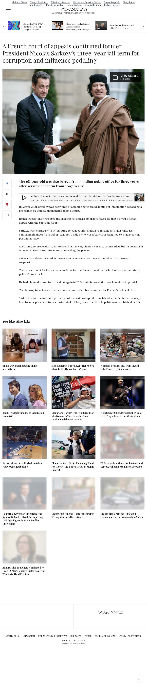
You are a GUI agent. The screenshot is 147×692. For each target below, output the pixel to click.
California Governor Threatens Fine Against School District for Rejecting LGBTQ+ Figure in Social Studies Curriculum (22, 518)
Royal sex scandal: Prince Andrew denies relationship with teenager (78, 27)
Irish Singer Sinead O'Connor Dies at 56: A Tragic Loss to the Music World (121, 414)
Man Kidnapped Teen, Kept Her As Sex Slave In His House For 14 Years (73, 367)
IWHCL (88, 636)
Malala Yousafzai (55, 5)
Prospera (79, 640)
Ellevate (75, 636)
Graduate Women (105, 636)
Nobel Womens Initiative (52, 636)
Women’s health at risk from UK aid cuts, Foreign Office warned (119, 367)
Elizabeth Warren (60, 2)
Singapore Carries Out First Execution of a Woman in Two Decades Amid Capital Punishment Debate (73, 416)
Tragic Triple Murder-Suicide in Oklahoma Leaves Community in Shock (121, 515)
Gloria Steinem (93, 5)
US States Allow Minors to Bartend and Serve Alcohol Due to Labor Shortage (121, 465)
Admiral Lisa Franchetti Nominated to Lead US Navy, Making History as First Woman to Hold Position (23, 571)
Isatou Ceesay (111, 5)
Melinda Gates (19, 2)
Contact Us (12, 636)
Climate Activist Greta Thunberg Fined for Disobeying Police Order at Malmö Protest (73, 467)
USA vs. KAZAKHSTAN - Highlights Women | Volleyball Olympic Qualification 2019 (34, 27)
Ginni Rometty (35, 5)
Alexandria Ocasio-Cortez (87, 2)
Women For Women (130, 636)
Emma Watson (74, 5)
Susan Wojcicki (112, 2)
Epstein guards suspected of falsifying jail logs (122, 26)
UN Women (29, 636)
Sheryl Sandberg (39, 2)
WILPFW (66, 640)
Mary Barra (129, 2)
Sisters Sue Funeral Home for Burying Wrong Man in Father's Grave (73, 515)
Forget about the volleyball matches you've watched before (22, 465)
